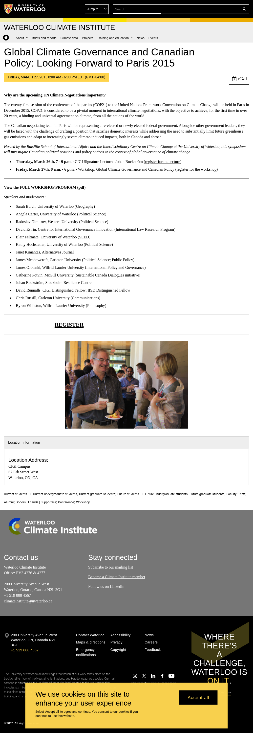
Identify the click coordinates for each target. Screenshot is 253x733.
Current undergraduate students (55, 494)
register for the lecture (162, 162)
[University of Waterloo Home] (25, 9)
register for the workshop (196, 169)
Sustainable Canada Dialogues (100, 275)
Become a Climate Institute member (116, 577)
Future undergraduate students (166, 494)
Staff (242, 494)
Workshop (83, 502)
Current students (15, 494)
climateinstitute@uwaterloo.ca (28, 601)
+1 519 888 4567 (25, 650)
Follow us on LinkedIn (106, 586)
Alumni (9, 502)
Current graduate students (97, 494)
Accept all (198, 697)
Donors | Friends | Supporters (36, 502)
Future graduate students (207, 494)
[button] (208, 9)
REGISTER (69, 325)
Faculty (231, 494)
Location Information (24, 442)
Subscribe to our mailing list (110, 567)
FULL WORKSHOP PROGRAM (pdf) (52, 187)
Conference (66, 502)
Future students (128, 494)
